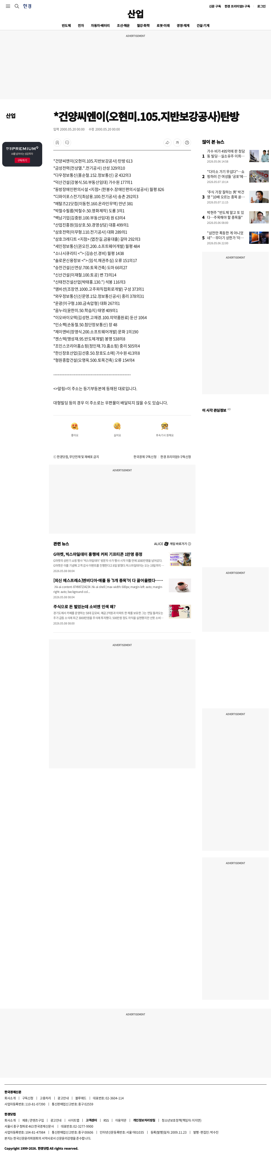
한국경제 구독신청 (145, 456)
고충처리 (45, 1098)
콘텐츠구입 (37, 1120)
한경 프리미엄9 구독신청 (175, 456)
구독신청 (27, 1098)
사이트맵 (73, 1120)
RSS (106, 1120)
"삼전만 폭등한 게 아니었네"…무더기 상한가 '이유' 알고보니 (225, 237)
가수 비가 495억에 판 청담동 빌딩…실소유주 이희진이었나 (226, 155)
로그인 (261, 6)
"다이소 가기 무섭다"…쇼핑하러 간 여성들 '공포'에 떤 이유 (225, 176)
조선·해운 (123, 25)
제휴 (25, 1120)
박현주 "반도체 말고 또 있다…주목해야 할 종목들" (225, 215)
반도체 (66, 25)
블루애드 (80, 1098)
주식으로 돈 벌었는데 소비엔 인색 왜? (84, 606)
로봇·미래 (163, 25)
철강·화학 (143, 25)
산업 (135, 14)
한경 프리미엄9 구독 (237, 6)
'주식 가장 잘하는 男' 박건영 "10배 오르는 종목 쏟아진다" (226, 196)
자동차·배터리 (100, 25)
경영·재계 (183, 25)
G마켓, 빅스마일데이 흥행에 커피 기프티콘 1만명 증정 (97, 554)
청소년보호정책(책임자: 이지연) (181, 1120)
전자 (81, 25)
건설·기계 (203, 25)
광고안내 (63, 1098)
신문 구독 (215, 6)
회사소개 (10, 1098)
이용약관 (120, 1120)
